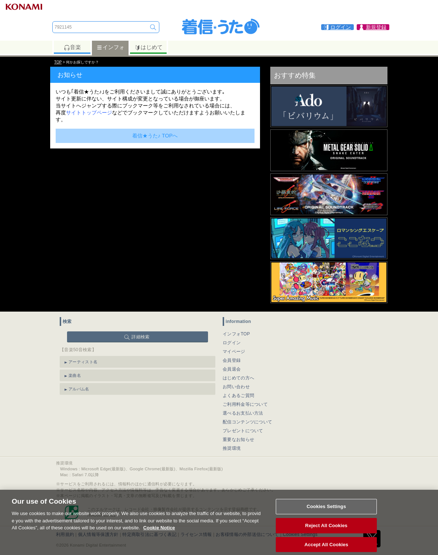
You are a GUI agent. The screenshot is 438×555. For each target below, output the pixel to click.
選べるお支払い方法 (243, 413)
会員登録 (232, 360)
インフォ (110, 47)
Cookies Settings (326, 511)
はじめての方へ (238, 378)
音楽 (72, 47)
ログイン (232, 342)
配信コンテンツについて (247, 421)
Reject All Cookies (326, 530)
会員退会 (232, 369)
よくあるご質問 (238, 395)
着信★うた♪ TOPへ (155, 136)
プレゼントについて (243, 430)
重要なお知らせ (238, 439)
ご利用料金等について (245, 404)
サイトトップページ (89, 112)
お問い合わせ (236, 386)
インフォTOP (236, 334)
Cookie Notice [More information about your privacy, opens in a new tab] (159, 532)
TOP (58, 62)
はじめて (148, 47)
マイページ (234, 351)
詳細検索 (140, 336)
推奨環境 (232, 448)
